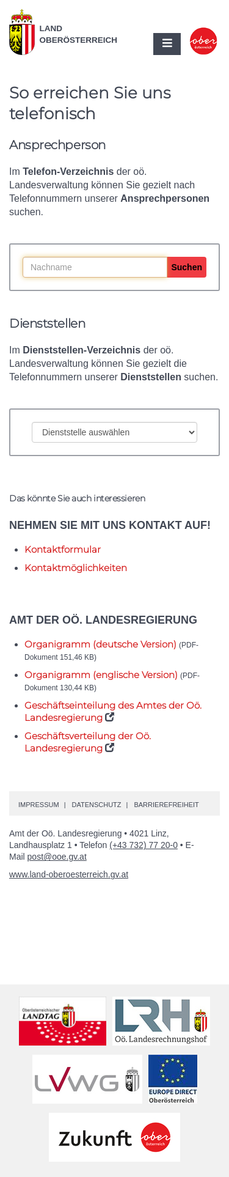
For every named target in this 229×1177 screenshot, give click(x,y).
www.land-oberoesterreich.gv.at (68, 874)
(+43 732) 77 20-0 (143, 845)
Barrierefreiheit (166, 804)
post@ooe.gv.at (57, 857)
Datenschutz (96, 804)
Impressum (38, 804)
